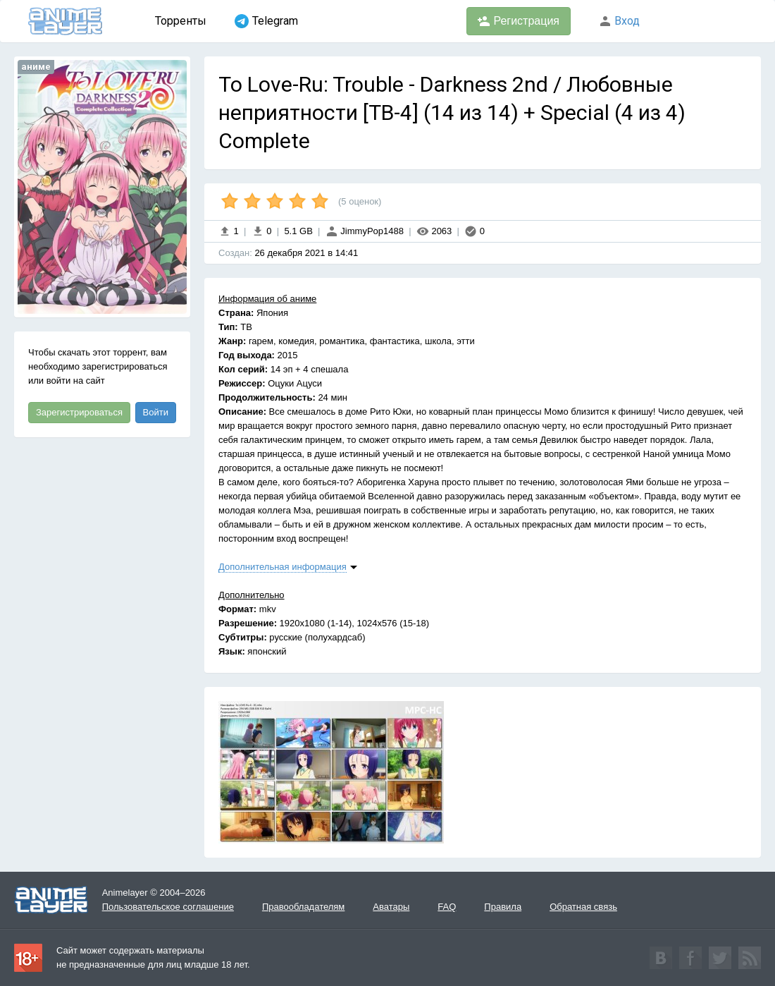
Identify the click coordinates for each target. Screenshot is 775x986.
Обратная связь (583, 906)
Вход (619, 21)
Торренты (180, 21)
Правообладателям (303, 906)
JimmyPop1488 (365, 231)
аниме (36, 66)
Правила (502, 906)
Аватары (391, 906)
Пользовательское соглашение (168, 906)
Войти (155, 412)
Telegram (266, 21)
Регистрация (518, 21)
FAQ (447, 906)
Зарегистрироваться (79, 412)
